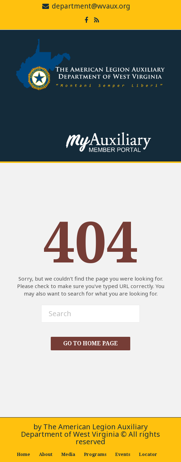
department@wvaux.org (91, 6)
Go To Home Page (90, 343)
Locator (148, 454)
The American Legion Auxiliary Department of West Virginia (84, 430)
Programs (95, 454)
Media (68, 454)
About (46, 454)
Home (23, 454)
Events (122, 454)
